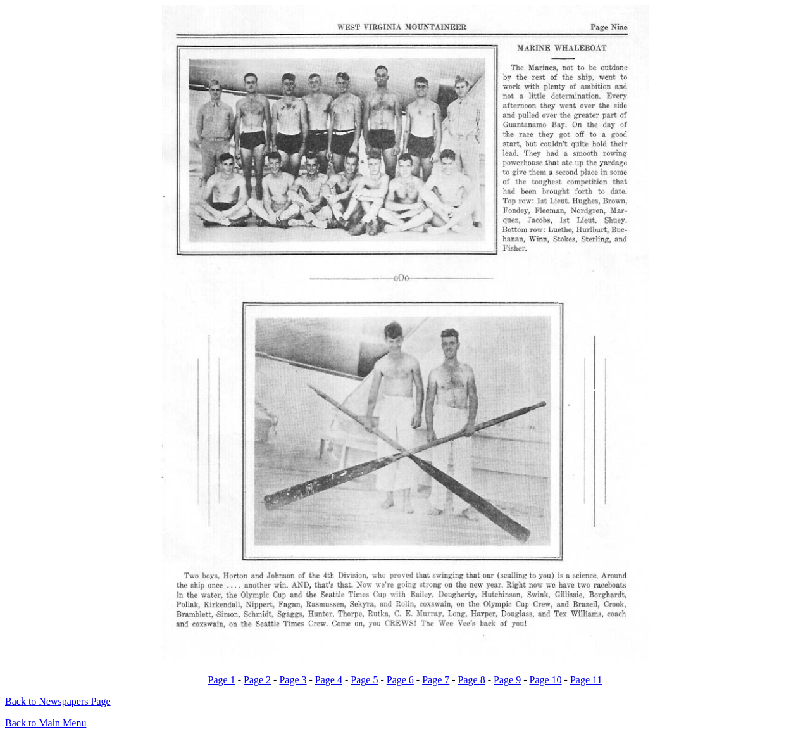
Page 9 (507, 679)
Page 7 (435, 679)
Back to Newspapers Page (58, 701)
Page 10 (545, 679)
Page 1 (221, 679)
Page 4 (328, 679)
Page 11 (586, 679)
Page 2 (257, 679)
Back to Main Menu (45, 722)
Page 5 (364, 679)
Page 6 (400, 679)
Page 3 (292, 679)
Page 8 (471, 679)
